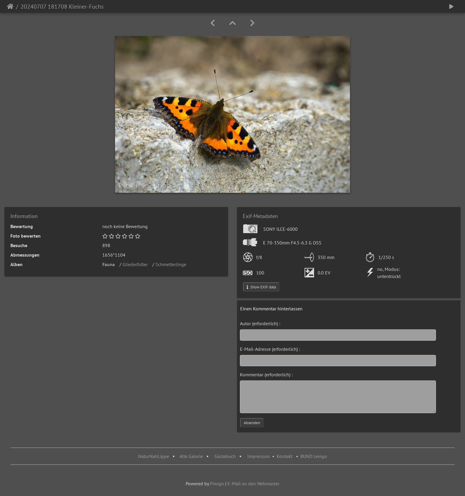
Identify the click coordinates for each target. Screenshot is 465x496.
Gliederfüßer (136, 264)
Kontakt (284, 456)
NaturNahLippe (153, 456)
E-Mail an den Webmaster (253, 483)
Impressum (258, 456)
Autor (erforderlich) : (260, 323)
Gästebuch (225, 456)
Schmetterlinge (172, 264)
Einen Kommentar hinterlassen (271, 309)
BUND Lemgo (313, 456)
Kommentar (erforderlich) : (266, 374)
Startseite (10, 6)
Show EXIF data (261, 287)
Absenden (252, 422)
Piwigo (217, 483)
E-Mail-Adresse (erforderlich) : (270, 349)
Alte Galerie (191, 456)
